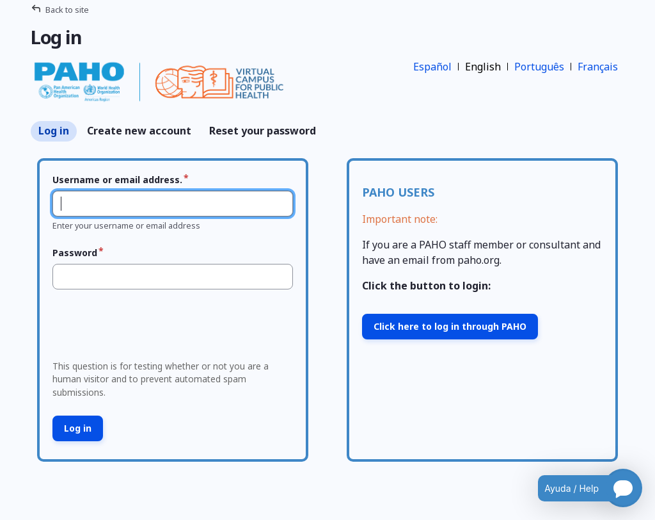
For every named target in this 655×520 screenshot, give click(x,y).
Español (432, 67)
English (483, 67)
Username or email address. (117, 180)
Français (598, 67)
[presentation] (144, 328)
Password (74, 253)
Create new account (139, 131)
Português (539, 67)
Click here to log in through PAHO (450, 326)
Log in (53, 131)
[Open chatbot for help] (580, 488)
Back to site (67, 9)
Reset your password (262, 131)
